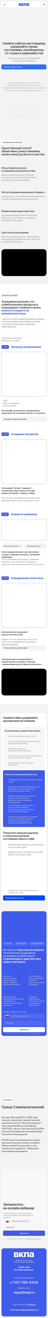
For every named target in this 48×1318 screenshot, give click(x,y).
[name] (24, 1023)
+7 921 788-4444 (24, 1282)
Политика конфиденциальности (24, 1310)
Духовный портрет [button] (34, 546)
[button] (4, 4)
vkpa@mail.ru (24, 1292)
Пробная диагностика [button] (13, 67)
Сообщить (31, 1304)
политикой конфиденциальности (33, 1033)
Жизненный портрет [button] (11, 546)
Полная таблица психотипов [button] (17, 648)
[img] (3, 1158)
